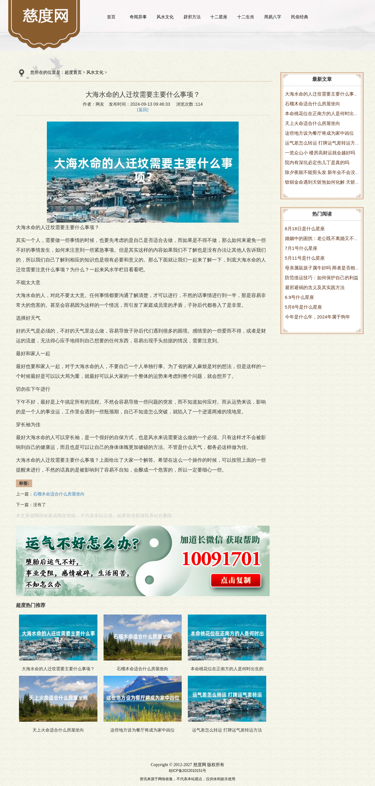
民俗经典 (299, 16)
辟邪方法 (192, 16)
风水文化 (165, 16)
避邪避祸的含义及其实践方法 (315, 287)
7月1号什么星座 (301, 248)
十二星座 (218, 16)
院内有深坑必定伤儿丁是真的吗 (317, 162)
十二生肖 (245, 16)
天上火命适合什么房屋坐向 (312, 123)
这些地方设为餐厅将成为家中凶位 (319, 133)
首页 (111, 16)
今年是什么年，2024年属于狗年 (317, 316)
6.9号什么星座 (299, 297)
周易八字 (272, 16)
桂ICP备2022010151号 (187, 771)
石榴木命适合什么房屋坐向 (312, 103)
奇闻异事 (138, 16)
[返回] (142, 109)
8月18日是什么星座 (305, 228)
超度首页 (73, 72)
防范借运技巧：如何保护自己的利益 (321, 277)
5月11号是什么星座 (305, 258)
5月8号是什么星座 (303, 307)
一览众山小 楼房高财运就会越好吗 (320, 152)
